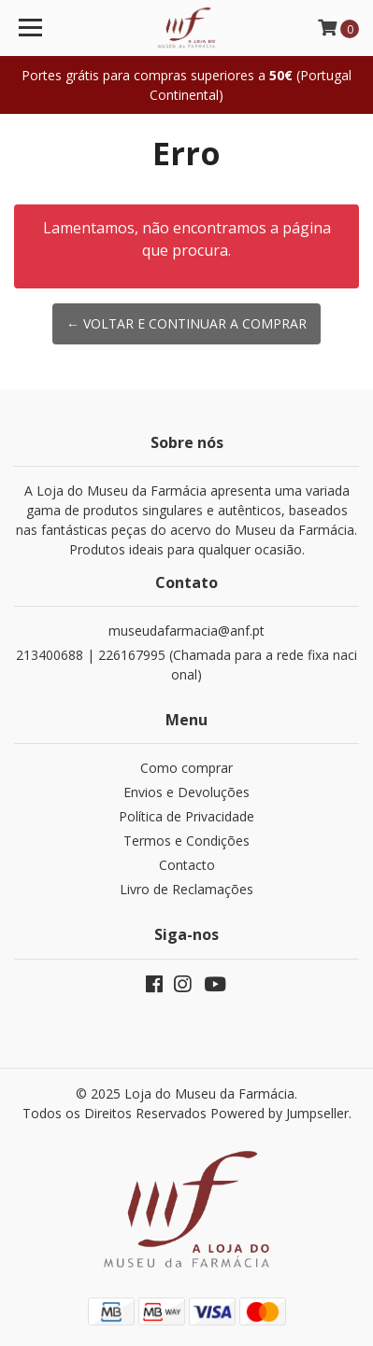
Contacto (187, 865)
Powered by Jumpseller (279, 1113)
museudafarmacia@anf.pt (186, 630)
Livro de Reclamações (186, 889)
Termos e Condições (186, 840)
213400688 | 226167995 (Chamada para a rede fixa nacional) (186, 664)
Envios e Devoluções (186, 792)
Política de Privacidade (186, 816)
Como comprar (186, 768)
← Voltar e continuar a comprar (186, 323)
